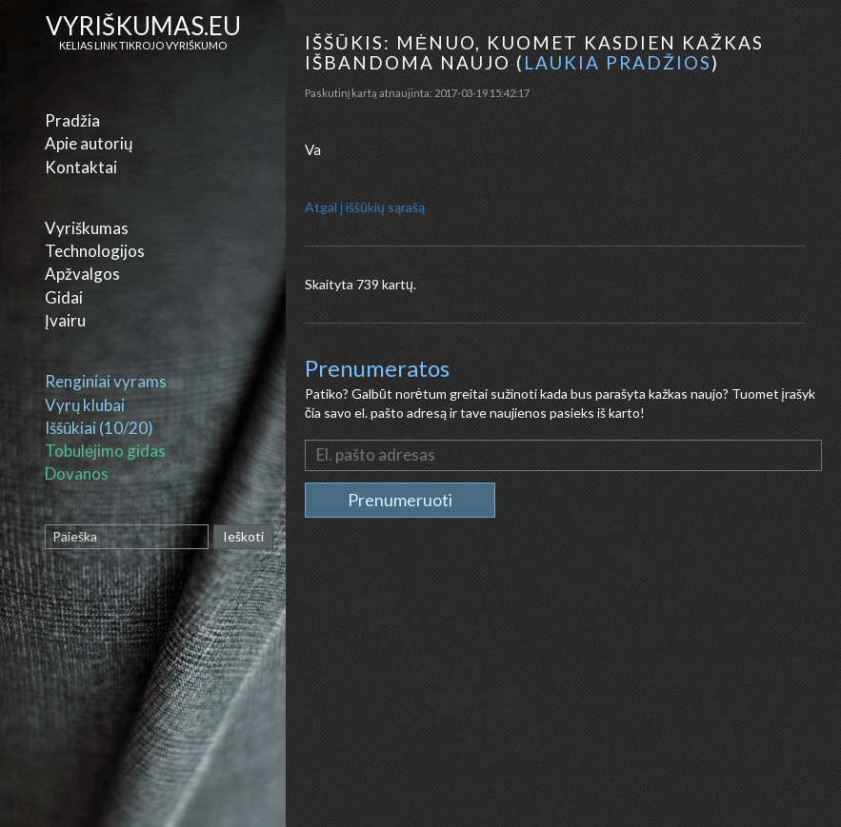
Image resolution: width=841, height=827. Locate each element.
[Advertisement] (566, 689)
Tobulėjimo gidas (105, 451)
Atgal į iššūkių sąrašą (365, 207)
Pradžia (72, 120)
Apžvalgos (82, 274)
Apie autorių (88, 143)
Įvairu (65, 320)
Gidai (64, 297)
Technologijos (95, 251)
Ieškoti (243, 536)
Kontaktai (81, 167)
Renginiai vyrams (106, 381)
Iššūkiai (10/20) (99, 428)
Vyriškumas (87, 228)
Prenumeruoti (400, 499)
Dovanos (77, 473)
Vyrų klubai (85, 405)
